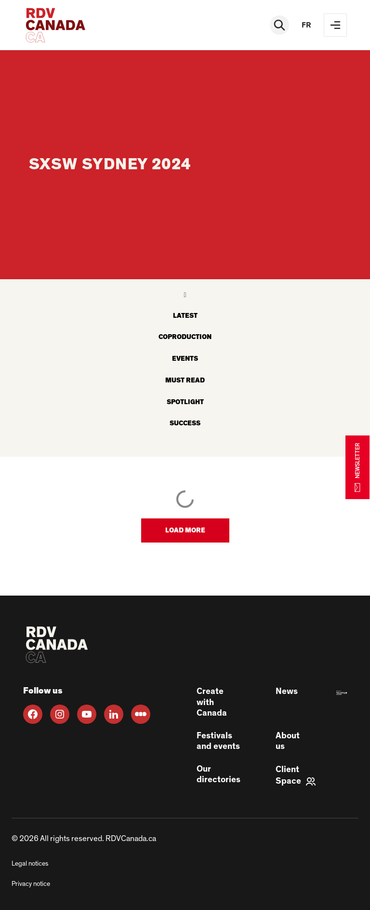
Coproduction (185, 337)
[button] (185, 530)
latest (185, 315)
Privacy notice (31, 884)
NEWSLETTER (357, 467)
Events (185, 358)
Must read (185, 380)
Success (185, 423)
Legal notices (30, 863)
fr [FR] (306, 25)
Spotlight (185, 402)
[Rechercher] (279, 25)
